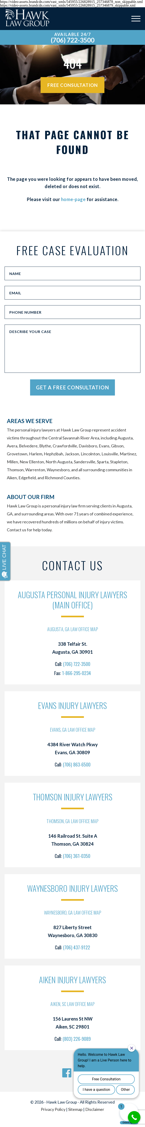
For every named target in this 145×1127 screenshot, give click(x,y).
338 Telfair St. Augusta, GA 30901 (72, 648)
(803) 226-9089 (77, 1038)
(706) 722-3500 (72, 40)
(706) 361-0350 (76, 855)
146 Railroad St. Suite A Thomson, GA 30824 (72, 840)
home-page (73, 199)
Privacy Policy (53, 1109)
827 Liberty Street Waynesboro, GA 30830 (72, 931)
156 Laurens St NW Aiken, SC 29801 (73, 1022)
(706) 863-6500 (77, 764)
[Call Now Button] (134, 1117)
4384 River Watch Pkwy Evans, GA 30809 (72, 748)
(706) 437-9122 (76, 947)
